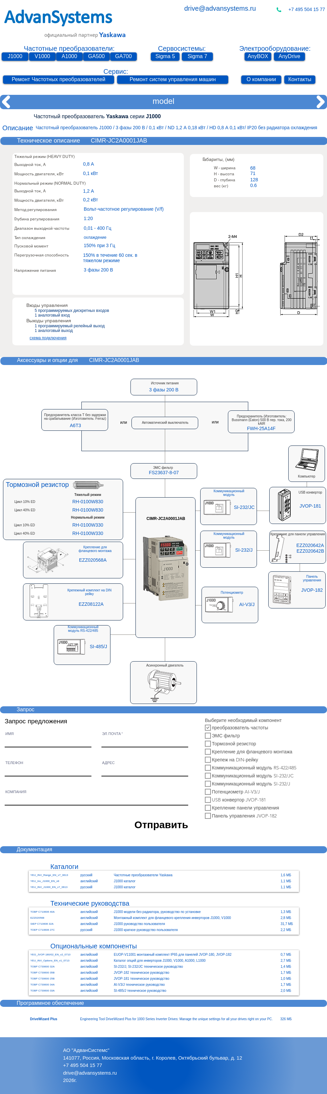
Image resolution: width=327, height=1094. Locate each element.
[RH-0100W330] (88, 525)
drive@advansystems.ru (220, 8)
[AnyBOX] (258, 56)
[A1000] (69, 56)
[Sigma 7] (197, 56)
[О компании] (261, 79)
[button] (164, 473)
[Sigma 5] (165, 56)
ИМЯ (9, 734)
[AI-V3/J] (247, 604)
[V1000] (42, 56)
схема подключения (48, 338)
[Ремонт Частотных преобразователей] (58, 79)
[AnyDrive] (289, 56)
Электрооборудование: (275, 48)
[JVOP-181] (310, 506)
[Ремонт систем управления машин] (172, 79)
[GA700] (123, 56)
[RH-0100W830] (88, 502)
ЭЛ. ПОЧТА (111, 734)
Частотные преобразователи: (69, 48)
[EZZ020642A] (310, 545)
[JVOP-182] (312, 590)
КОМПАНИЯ (15, 792)
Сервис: (115, 71)
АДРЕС (108, 763)
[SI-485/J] (98, 647)
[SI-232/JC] (244, 507)
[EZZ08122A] (91, 604)
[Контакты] (299, 79)
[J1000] (15, 56)
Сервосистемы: (182, 48)
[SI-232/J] (244, 550)
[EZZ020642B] (310, 551)
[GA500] (96, 56)
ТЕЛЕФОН (14, 763)
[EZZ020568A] (92, 560)
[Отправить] (157, 824)
